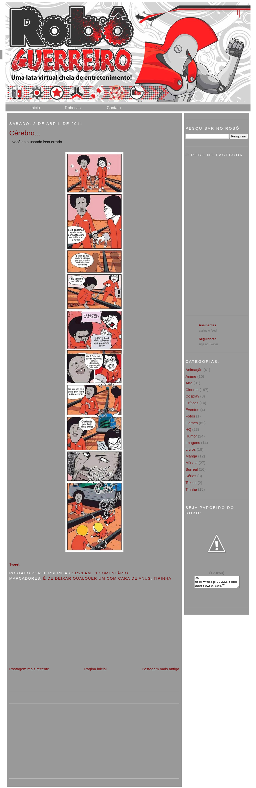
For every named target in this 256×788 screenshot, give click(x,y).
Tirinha (162, 578)
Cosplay (192, 396)
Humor (191, 436)
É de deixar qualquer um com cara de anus (97, 578)
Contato (114, 108)
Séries (191, 476)
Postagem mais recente (29, 669)
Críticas (192, 403)
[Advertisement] (46, 631)
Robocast (73, 108)
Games (192, 423)
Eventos (192, 409)
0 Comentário (111, 573)
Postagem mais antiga (160, 669)
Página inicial (95, 669)
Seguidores (207, 339)
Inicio (35, 108)
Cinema (192, 390)
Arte (189, 383)
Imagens (193, 442)
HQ (188, 429)
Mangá (191, 456)
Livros (191, 449)
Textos (191, 482)
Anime (191, 376)
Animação (194, 370)
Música (192, 462)
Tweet (14, 564)
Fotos (190, 416)
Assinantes (207, 325)
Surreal (192, 469)
